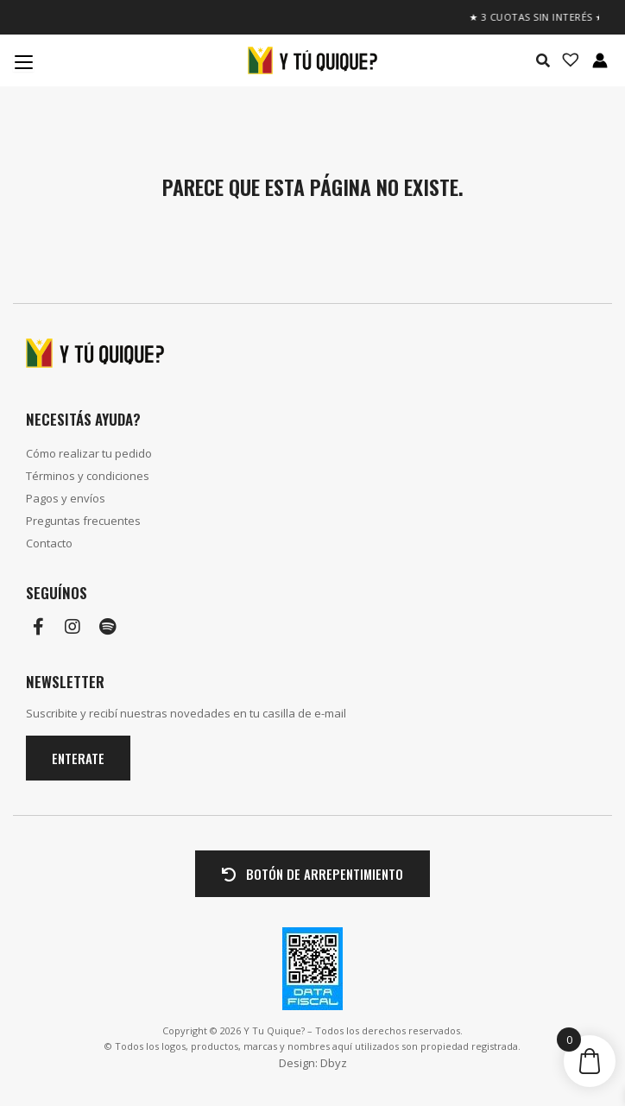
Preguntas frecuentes (83, 520)
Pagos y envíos (65, 498)
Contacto (49, 543)
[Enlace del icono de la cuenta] (600, 60)
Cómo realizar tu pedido (89, 453)
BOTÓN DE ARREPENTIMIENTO (312, 873)
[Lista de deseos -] (565, 60)
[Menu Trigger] (23, 61)
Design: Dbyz (313, 1063)
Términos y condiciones (87, 475)
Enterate (78, 758)
